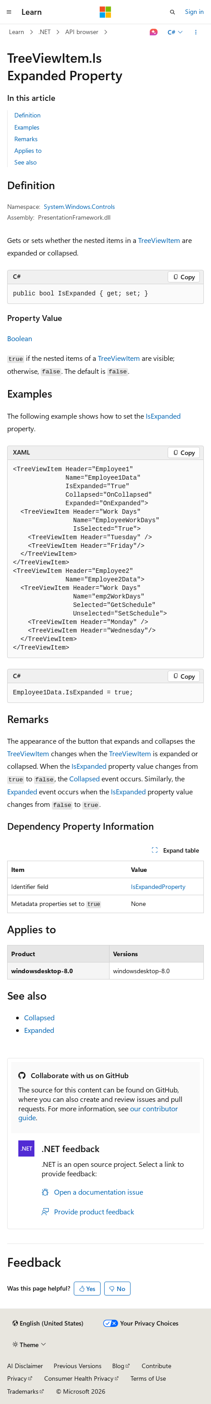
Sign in (194, 11)
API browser (81, 31)
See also (25, 162)
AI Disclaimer (25, 1365)
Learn (16, 31)
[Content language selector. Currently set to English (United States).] (48, 1323)
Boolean (19, 338)
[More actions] (196, 32)
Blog (118, 1365)
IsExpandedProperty (158, 886)
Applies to (28, 150)
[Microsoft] (105, 12)
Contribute (156, 1365)
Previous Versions (77, 1365)
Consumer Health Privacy (79, 1378)
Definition (27, 115)
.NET (44, 31)
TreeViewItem (159, 240)
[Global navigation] (9, 12)
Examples (26, 127)
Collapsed (84, 778)
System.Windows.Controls (79, 206)
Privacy (17, 1378)
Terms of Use (148, 1378)
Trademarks (22, 1391)
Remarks (26, 138)
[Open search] (172, 12)
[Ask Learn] (154, 32)
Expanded (22, 791)
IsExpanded (163, 415)
